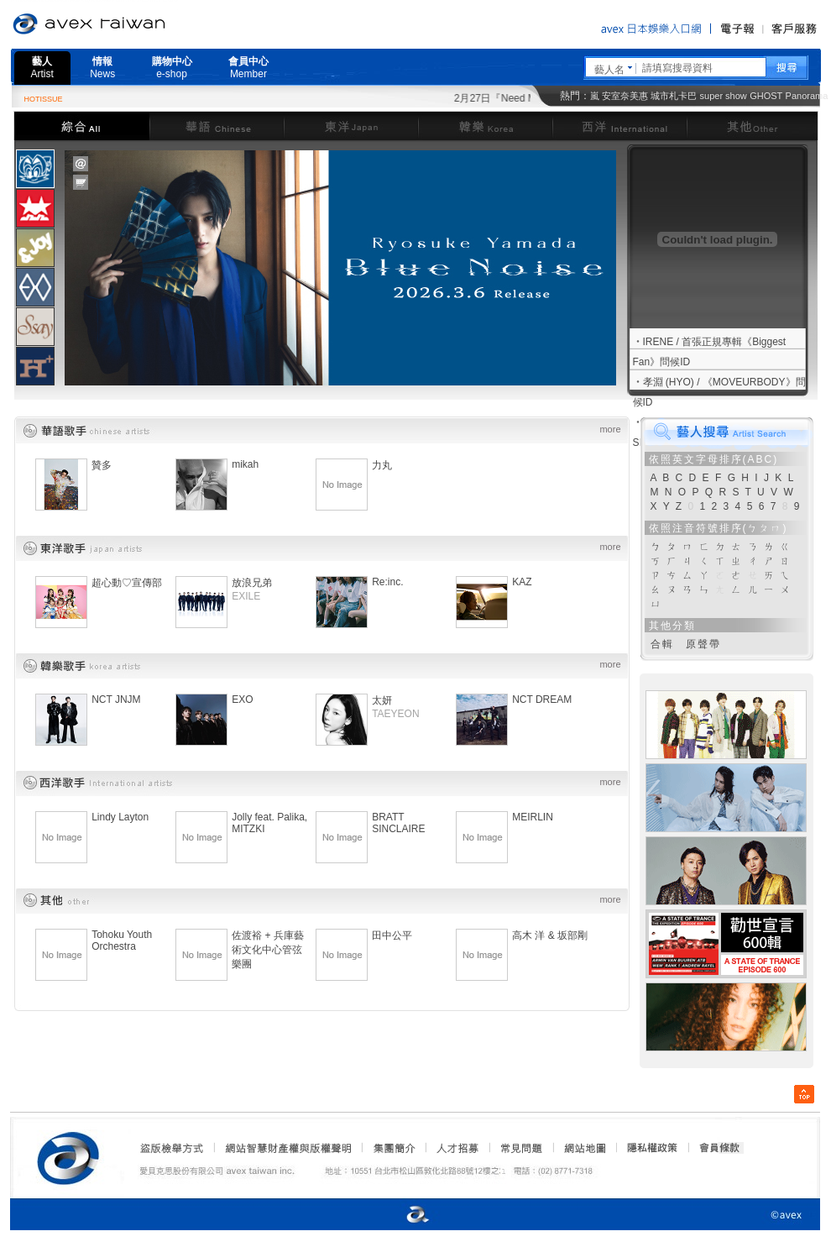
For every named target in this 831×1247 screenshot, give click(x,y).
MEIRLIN (532, 817)
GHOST (766, 96)
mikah (245, 464)
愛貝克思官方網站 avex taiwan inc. (136, 24)
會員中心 (248, 67)
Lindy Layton (120, 817)
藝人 (42, 67)
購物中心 (172, 67)
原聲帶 (703, 644)
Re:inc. (387, 582)
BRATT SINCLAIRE (398, 823)
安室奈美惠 (625, 96)
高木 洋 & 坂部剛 (550, 935)
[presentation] (35, 168)
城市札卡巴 (674, 96)
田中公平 (392, 935)
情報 (102, 67)
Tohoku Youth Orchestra (121, 940)
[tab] (35, 168)
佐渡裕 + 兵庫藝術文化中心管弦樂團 (268, 950)
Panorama (807, 96)
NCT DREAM (542, 699)
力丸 (382, 465)
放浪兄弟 (252, 583)
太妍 (382, 700)
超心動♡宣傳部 (126, 583)
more (609, 429)
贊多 (101, 465)
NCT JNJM (115, 699)
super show (723, 96)
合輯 (662, 644)
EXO (242, 699)
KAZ (521, 582)
